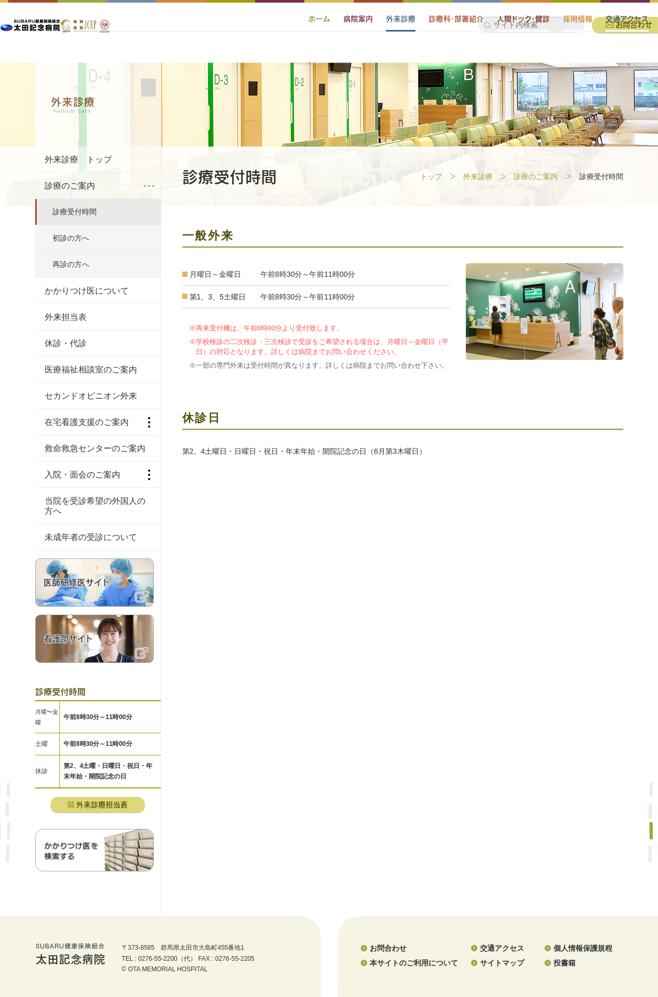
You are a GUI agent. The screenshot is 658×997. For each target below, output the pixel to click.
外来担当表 (66, 317)
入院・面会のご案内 (97, 475)
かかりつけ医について (87, 290)
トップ (431, 176)
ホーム (277, 49)
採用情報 (535, 49)
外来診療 (358, 49)
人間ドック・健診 (481, 49)
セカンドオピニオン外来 (91, 395)
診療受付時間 (75, 211)
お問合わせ (388, 948)
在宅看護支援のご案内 (97, 422)
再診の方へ (71, 264)
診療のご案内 (536, 176)
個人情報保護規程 (582, 948)
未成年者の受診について (91, 537)
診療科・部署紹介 (414, 49)
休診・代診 (66, 343)
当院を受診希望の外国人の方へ (95, 505)
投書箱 (564, 963)
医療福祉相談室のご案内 (91, 369)
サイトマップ (502, 963)
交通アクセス (585, 49)
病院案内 (316, 49)
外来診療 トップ (78, 159)
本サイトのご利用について (414, 963)
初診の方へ (71, 238)
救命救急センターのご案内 (95, 448)
